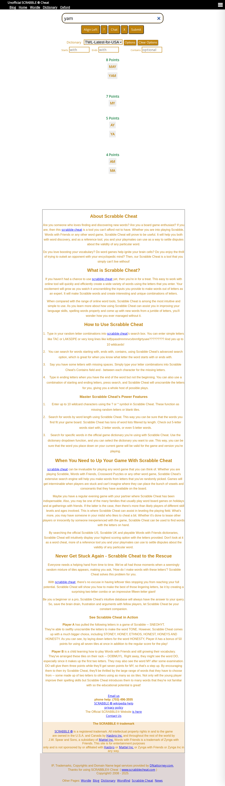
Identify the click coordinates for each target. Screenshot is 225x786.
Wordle (35, 7)
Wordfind (123, 780)
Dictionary (50, 7)
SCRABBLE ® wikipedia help (113, 703)
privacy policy (113, 707)
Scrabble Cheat (142, 780)
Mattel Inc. (106, 740)
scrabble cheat (72, 230)
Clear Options (148, 42)
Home (23, 7)
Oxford (65, 7)
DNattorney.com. (162, 765)
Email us (114, 696)
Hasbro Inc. (114, 735)
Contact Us (113, 716)
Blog (12, 7)
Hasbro (109, 747)
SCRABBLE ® (64, 731)
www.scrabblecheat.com (138, 770)
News (159, 780)
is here (137, 712)
